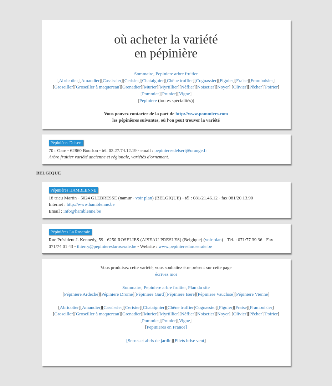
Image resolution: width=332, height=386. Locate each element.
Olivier (239, 87)
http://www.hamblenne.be (90, 204)
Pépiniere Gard (150, 294)
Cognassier (206, 80)
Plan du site (199, 287)
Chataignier (153, 80)
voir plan (144, 197)
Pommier (150, 93)
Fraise (241, 80)
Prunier (169, 93)
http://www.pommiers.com (201, 113)
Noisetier (205, 87)
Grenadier (131, 87)
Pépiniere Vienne (252, 294)
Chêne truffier (180, 80)
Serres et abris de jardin (150, 340)
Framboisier (262, 80)
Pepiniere (148, 100)
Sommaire (143, 73)
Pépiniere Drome (117, 294)
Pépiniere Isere (181, 294)
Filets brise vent (189, 340)
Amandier (90, 80)
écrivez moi (166, 274)
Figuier (226, 80)
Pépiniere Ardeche (81, 294)
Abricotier (68, 80)
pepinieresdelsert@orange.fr (180, 150)
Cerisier (131, 80)
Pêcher (255, 87)
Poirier (271, 87)
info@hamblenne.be (82, 211)
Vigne (184, 93)
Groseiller (63, 87)
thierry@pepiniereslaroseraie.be (106, 246)
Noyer (223, 87)
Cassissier (112, 80)
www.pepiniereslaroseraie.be (185, 246)
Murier (150, 87)
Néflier (187, 87)
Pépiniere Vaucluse (215, 294)
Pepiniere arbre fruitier (176, 73)
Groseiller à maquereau (97, 87)
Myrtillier (169, 87)
